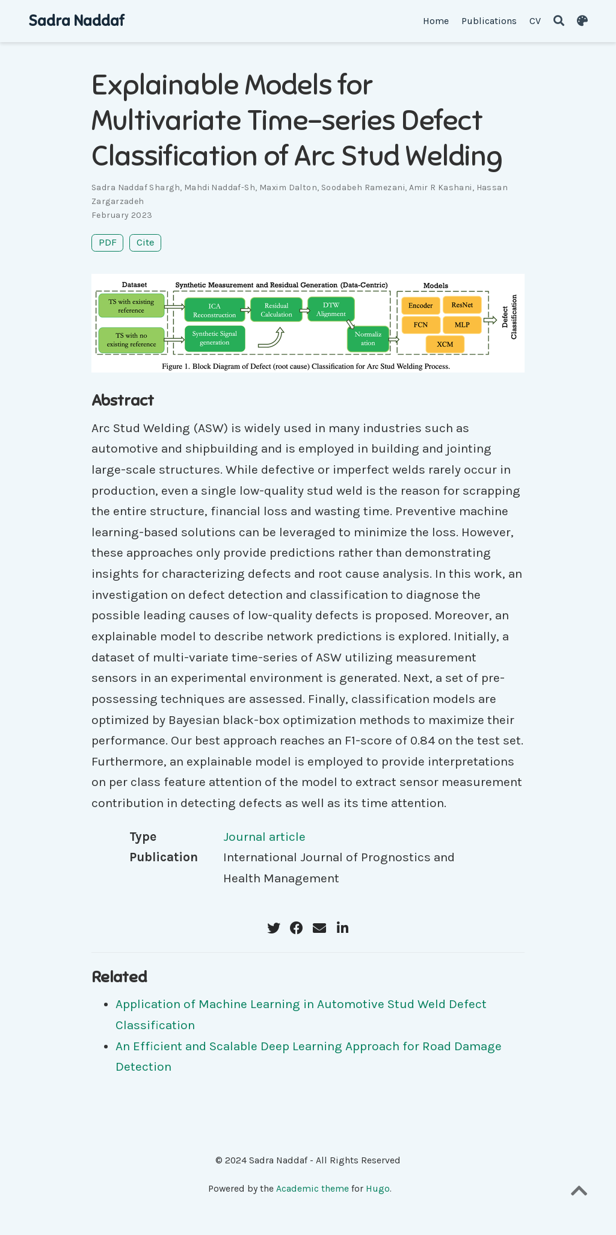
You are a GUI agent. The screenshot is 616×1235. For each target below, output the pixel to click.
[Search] (558, 21)
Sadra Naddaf (76, 20)
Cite (146, 242)
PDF (108, 242)
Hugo (378, 1188)
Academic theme (312, 1188)
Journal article (264, 836)
